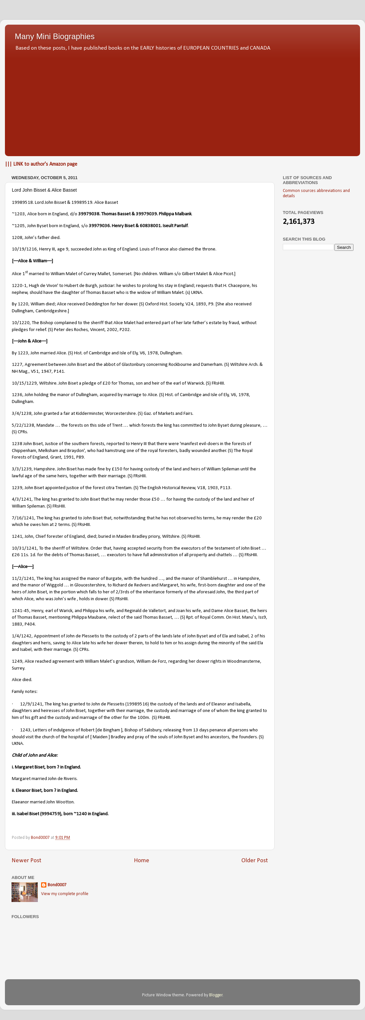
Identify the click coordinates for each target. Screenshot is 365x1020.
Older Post (254, 861)
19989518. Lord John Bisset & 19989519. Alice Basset (65, 202)
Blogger (216, 995)
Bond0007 (57, 885)
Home (141, 861)
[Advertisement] (182, 102)
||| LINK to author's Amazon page (41, 164)
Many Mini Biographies (55, 36)
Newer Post (26, 861)
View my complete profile (64, 894)
